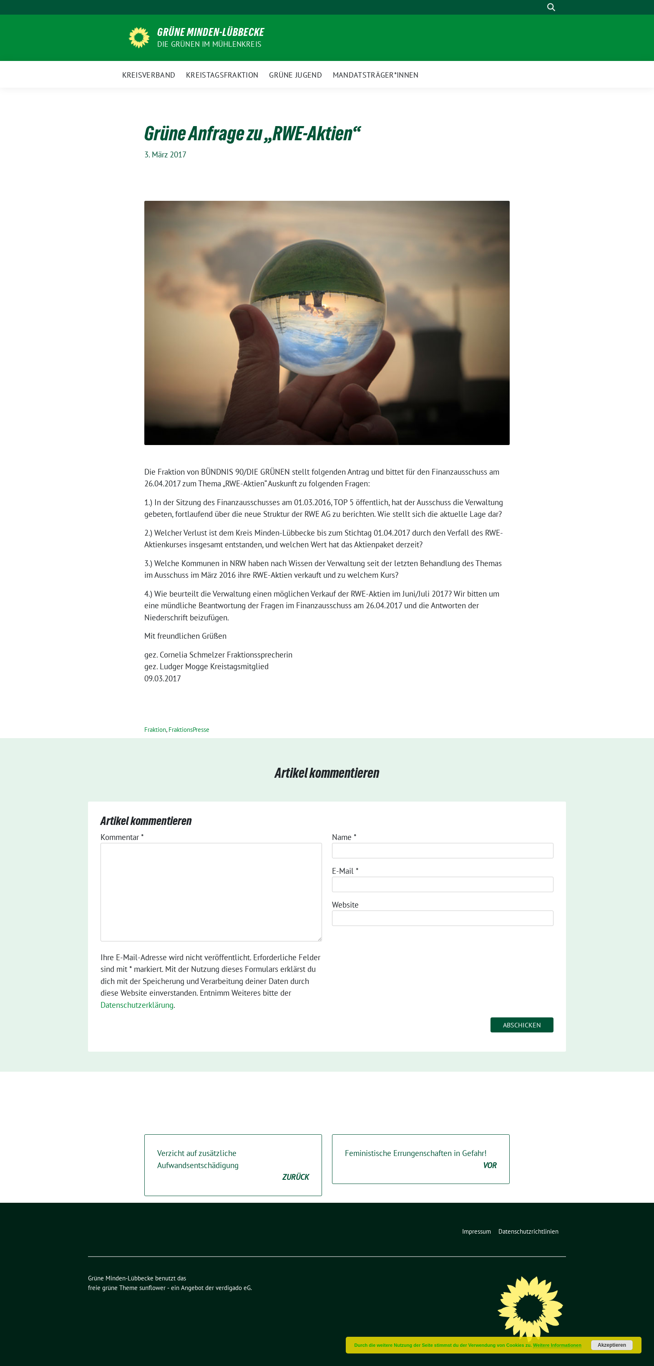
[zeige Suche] (551, 7)
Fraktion (155, 730)
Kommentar (122, 837)
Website (345, 905)
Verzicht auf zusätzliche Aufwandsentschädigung (233, 1165)
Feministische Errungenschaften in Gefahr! (421, 1159)
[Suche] (539, 7)
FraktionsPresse (189, 730)
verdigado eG (233, 1288)
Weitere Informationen (557, 1345)
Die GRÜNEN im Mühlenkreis (209, 44)
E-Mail (345, 871)
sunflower (152, 1288)
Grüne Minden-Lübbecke (210, 32)
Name (344, 837)
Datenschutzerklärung (137, 1005)
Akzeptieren (612, 1345)
